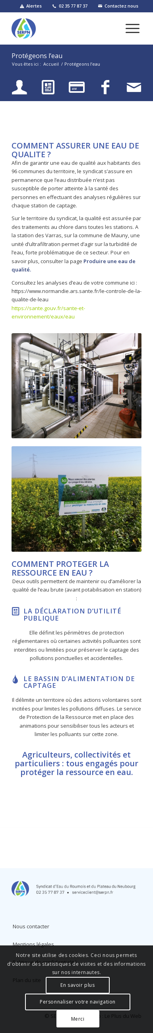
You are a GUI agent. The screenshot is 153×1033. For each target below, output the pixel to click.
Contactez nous (121, 6)
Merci (78, 1018)
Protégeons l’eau (37, 55)
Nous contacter (31, 926)
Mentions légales (33, 944)
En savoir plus (77, 985)
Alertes (34, 6)
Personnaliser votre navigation (78, 1001)
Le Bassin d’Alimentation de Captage (79, 682)
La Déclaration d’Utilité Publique (72, 615)
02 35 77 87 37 (73, 6)
